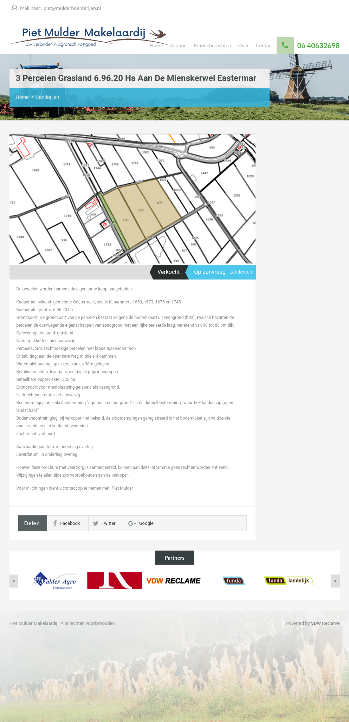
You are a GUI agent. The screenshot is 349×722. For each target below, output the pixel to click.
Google (141, 523)
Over (243, 45)
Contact (264, 45)
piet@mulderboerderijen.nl (72, 8)
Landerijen (47, 97)
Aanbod (178, 45)
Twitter (104, 523)
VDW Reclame (325, 623)
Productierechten (212, 45)
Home (156, 45)
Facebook (66, 523)
